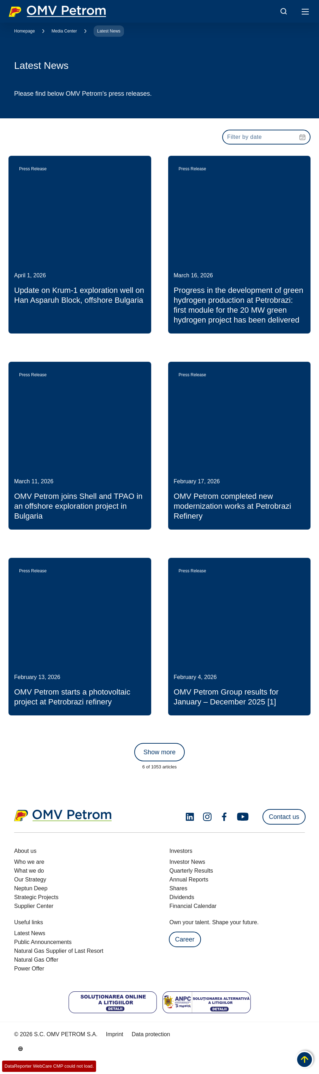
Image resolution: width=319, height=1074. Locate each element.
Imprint (114, 1034)
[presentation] (266, 137)
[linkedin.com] (189, 817)
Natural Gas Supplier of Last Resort (59, 951)
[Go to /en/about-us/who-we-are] (20, 1048)
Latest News (108, 31)
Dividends (182, 897)
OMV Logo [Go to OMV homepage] (57, 11)
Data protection (151, 1034)
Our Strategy (30, 880)
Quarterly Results (191, 871)
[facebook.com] (224, 817)
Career (185, 939)
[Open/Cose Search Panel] (283, 11)
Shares (179, 888)
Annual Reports (189, 880)
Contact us (284, 816)
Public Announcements (43, 942)
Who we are (29, 862)
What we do (29, 871)
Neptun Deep (30, 888)
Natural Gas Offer (36, 960)
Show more (159, 752)
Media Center (64, 31)
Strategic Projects (36, 897)
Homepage (24, 31)
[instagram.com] (207, 817)
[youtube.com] (243, 817)
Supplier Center (33, 906)
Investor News (187, 862)
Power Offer (29, 969)
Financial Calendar (193, 906)
